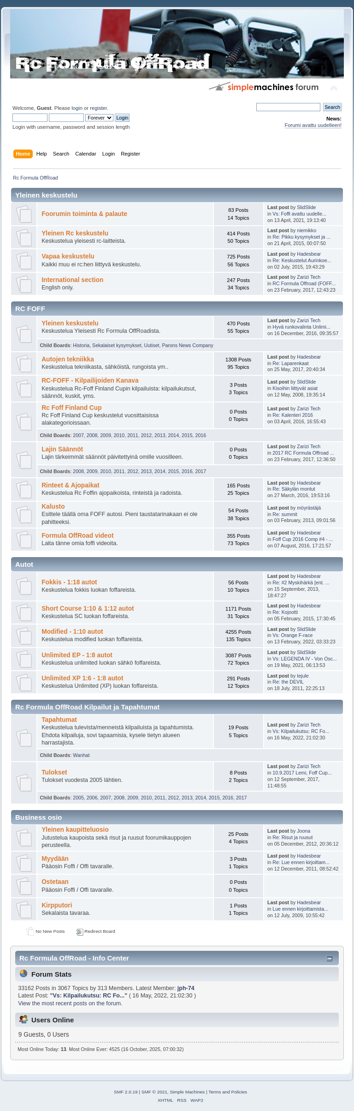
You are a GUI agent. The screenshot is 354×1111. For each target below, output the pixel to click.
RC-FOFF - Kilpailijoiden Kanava (89, 380)
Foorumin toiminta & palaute (84, 213)
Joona (303, 831)
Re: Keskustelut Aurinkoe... (301, 260)
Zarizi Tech (308, 277)
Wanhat (81, 755)
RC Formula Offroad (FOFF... (304, 283)
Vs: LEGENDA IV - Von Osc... (304, 658)
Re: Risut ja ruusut (292, 837)
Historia (81, 345)
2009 (105, 435)
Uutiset (151, 345)
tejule (302, 676)
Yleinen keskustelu (70, 323)
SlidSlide (306, 207)
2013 (159, 435)
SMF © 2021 (154, 1091)
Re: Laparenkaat (290, 363)
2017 (200, 471)
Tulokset (54, 772)
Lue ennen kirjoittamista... (300, 909)
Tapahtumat (59, 719)
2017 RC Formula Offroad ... (303, 453)
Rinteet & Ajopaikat (70, 485)
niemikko (306, 230)
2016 (200, 435)
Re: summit (284, 514)
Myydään (55, 858)
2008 (92, 435)
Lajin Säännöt (62, 449)
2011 (132, 435)
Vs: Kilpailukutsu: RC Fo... (300, 731)
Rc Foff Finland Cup (71, 407)
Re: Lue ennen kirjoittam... (301, 862)
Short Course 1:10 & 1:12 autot (87, 608)
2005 (78, 797)
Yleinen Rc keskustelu (74, 233)
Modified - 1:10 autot (72, 631)
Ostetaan (55, 881)
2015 (187, 435)
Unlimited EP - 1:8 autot (76, 655)
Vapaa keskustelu (67, 256)
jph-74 (186, 988)
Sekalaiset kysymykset (117, 345)
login (77, 108)
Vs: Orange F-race (292, 635)
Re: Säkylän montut (293, 489)
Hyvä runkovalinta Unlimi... (301, 327)
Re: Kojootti (285, 612)
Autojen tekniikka (67, 359)
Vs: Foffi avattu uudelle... (299, 213)
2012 (146, 435)
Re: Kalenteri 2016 (292, 415)
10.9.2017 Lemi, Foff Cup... (301, 772)
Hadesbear (309, 254)
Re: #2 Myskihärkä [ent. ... (300, 582)
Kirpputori (56, 905)
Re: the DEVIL (288, 682)
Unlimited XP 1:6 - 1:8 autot (82, 678)
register (98, 108)
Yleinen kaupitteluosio (75, 829)
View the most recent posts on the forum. (70, 1003)
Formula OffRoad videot (77, 535)
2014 (173, 435)
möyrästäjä (309, 507)
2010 (119, 435)
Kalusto (53, 506)
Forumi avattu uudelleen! (313, 125)
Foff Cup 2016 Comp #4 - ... (302, 539)
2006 (92, 797)
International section (72, 279)
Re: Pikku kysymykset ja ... (301, 237)
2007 (78, 435)
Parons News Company (187, 345)
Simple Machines (187, 1091)
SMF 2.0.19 (126, 1091)
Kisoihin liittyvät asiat (295, 388)
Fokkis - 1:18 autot (69, 582)
